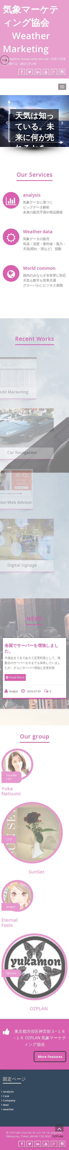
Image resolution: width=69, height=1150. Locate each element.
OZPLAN (57, 1136)
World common (39, 268)
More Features (50, 1056)
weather (8, 1109)
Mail (6, 1105)
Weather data (37, 231)
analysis (31, 195)
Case (6, 1096)
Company (9, 1100)
